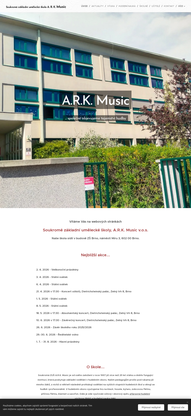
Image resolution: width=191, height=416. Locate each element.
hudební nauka (102, 398)
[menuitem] (85, 6)
